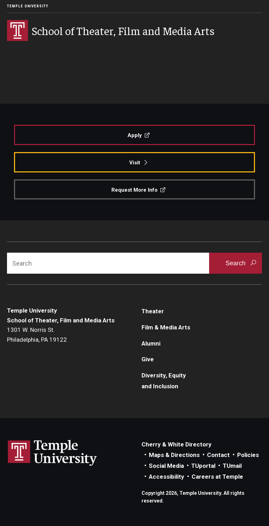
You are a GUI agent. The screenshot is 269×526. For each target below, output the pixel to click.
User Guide (55, 77)
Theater (153, 311)
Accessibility (166, 476)
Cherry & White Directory (177, 444)
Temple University (27, 6)
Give (148, 359)
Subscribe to (167, 77)
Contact (218, 454)
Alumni (151, 343)
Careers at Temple (217, 476)
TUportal (203, 465)
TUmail (232, 465)
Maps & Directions (174, 454)
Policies (248, 454)
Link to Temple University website (52, 453)
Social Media (166, 465)
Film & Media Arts (166, 327)
